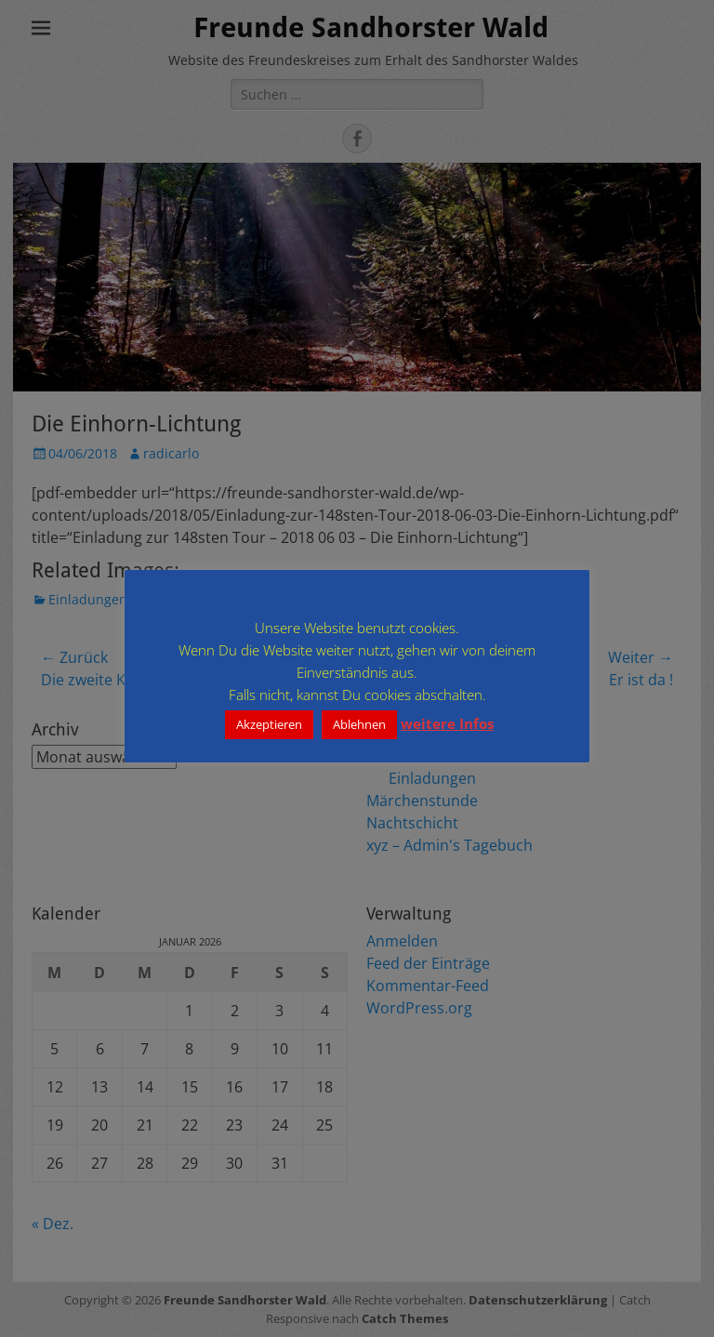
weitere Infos (447, 723)
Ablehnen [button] (359, 724)
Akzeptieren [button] (269, 724)
